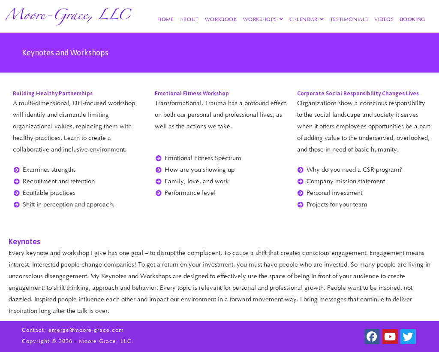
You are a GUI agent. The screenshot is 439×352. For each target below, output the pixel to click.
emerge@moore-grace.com (86, 330)
